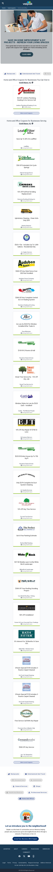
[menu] (2, 3)
